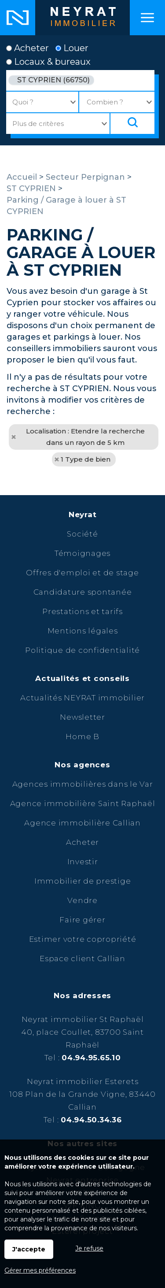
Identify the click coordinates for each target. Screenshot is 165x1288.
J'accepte (28, 1249)
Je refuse (89, 1248)
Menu (147, 17)
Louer (71, 48)
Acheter (27, 48)
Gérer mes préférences (40, 1270)
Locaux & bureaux (48, 61)
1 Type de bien (85, 459)
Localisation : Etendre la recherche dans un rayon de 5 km (85, 437)
